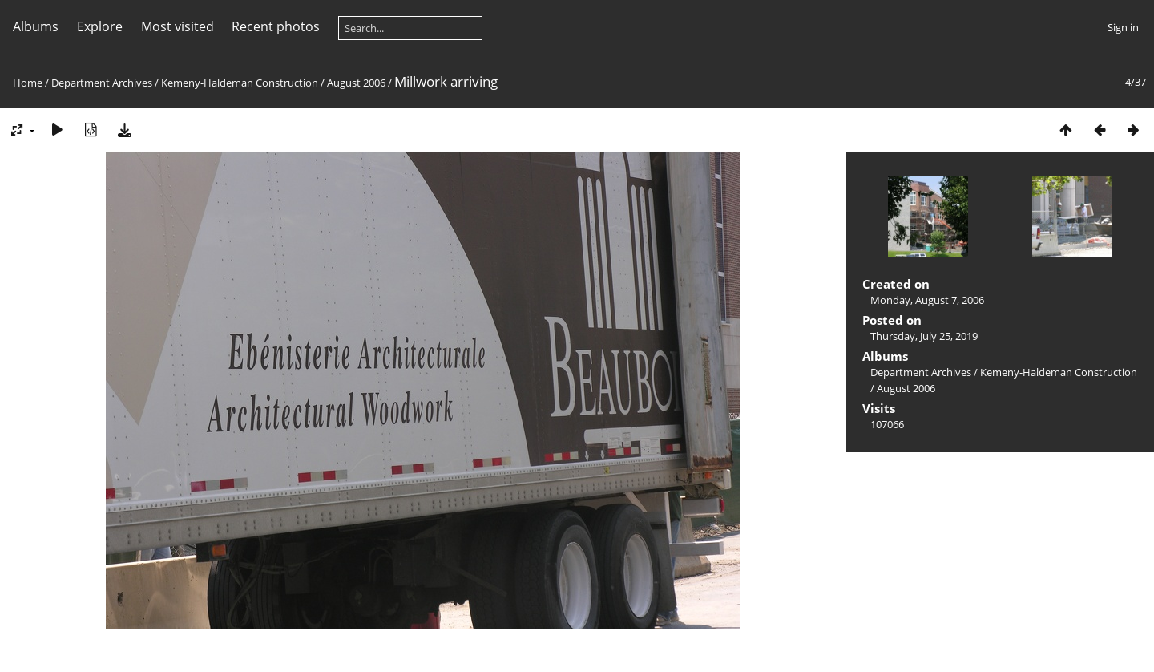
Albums (36, 26)
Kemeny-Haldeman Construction (239, 82)
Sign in (1123, 27)
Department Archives (101, 82)
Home (27, 82)
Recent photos (276, 26)
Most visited (177, 26)
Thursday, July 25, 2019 (924, 336)
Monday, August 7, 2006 (927, 300)
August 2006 (356, 82)
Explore (100, 26)
